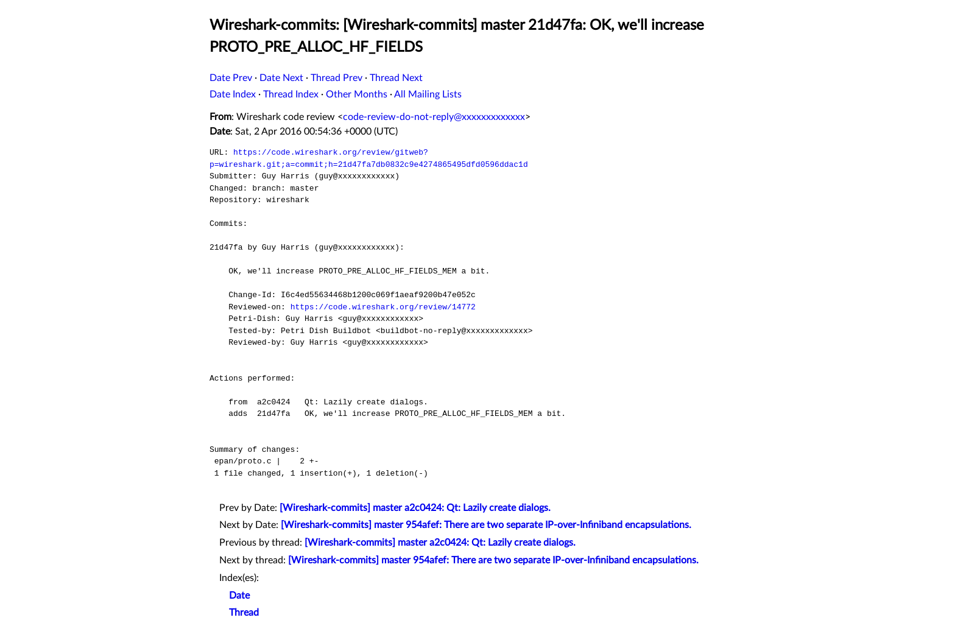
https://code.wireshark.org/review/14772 (383, 306)
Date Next (281, 78)
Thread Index (291, 94)
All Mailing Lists (428, 94)
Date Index (233, 94)
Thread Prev (336, 78)
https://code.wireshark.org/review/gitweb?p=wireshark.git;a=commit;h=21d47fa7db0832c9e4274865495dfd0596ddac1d (369, 158)
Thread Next (396, 78)
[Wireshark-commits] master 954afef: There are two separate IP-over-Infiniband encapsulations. (486, 525)
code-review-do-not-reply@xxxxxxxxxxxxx (434, 117)
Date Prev (231, 78)
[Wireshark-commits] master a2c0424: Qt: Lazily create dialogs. (415, 508)
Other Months (356, 94)
